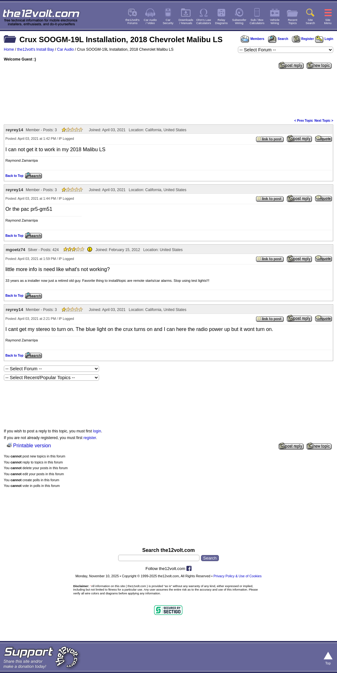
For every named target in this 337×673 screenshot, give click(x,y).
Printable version (32, 445)
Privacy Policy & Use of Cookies (237, 576)
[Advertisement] (168, 93)
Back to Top (14, 176)
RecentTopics (292, 21)
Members (252, 39)
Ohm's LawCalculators (203, 21)
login (97, 431)
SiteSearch (310, 21)
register (90, 438)
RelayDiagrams (221, 21)
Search (278, 39)
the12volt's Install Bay (35, 49)
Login (324, 39)
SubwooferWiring (239, 21)
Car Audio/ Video (150, 21)
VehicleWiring (275, 21)
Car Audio (65, 49)
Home (9, 49)
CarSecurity (168, 21)
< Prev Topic (303, 120)
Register (303, 39)
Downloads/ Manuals (186, 21)
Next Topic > (323, 120)
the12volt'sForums (132, 21)
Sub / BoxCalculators (257, 21)
